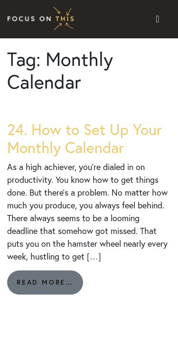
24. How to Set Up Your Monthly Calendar (84, 138)
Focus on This (43, 19)
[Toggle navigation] (157, 19)
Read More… (50, 286)
